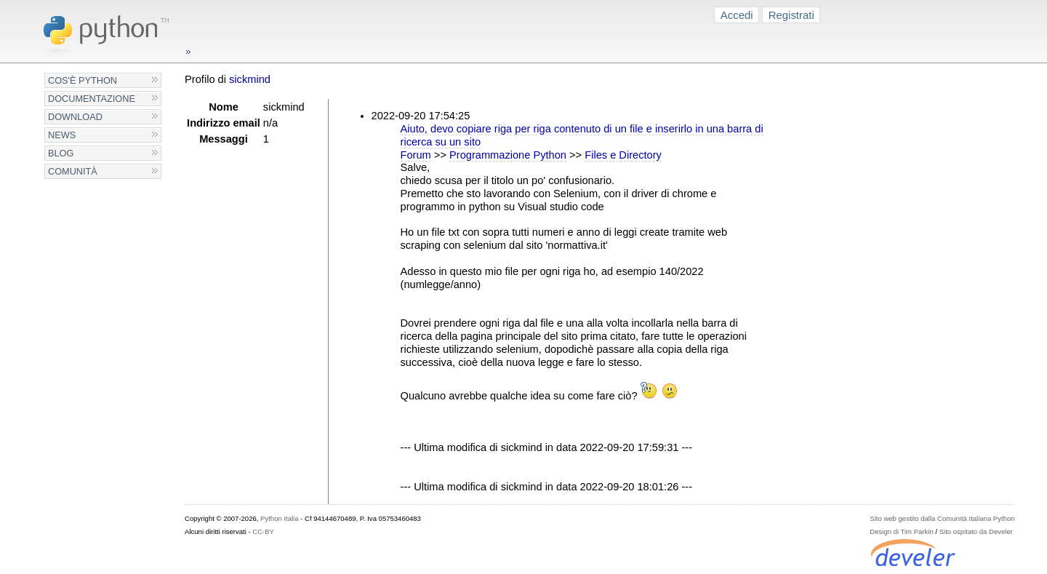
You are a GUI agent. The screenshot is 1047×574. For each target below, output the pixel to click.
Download (75, 116)
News (62, 134)
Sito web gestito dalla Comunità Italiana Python (942, 518)
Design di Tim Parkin (901, 531)
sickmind (249, 79)
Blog (60, 153)
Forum (416, 155)
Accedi (737, 15)
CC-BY (263, 531)
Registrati (791, 15)
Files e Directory (623, 155)
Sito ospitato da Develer (976, 531)
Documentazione (91, 98)
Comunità (72, 171)
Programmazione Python (507, 155)
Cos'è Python (82, 80)
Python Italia (279, 518)
